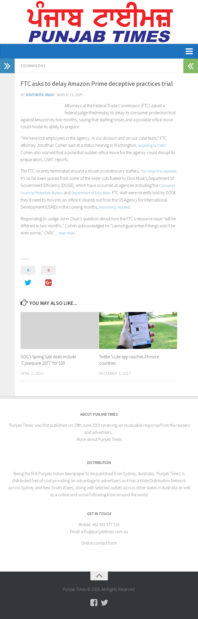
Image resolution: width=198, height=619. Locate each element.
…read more (65, 233)
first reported (158, 171)
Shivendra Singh (40, 94)
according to (152, 145)
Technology (33, 65)
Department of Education (91, 192)
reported (114, 207)
